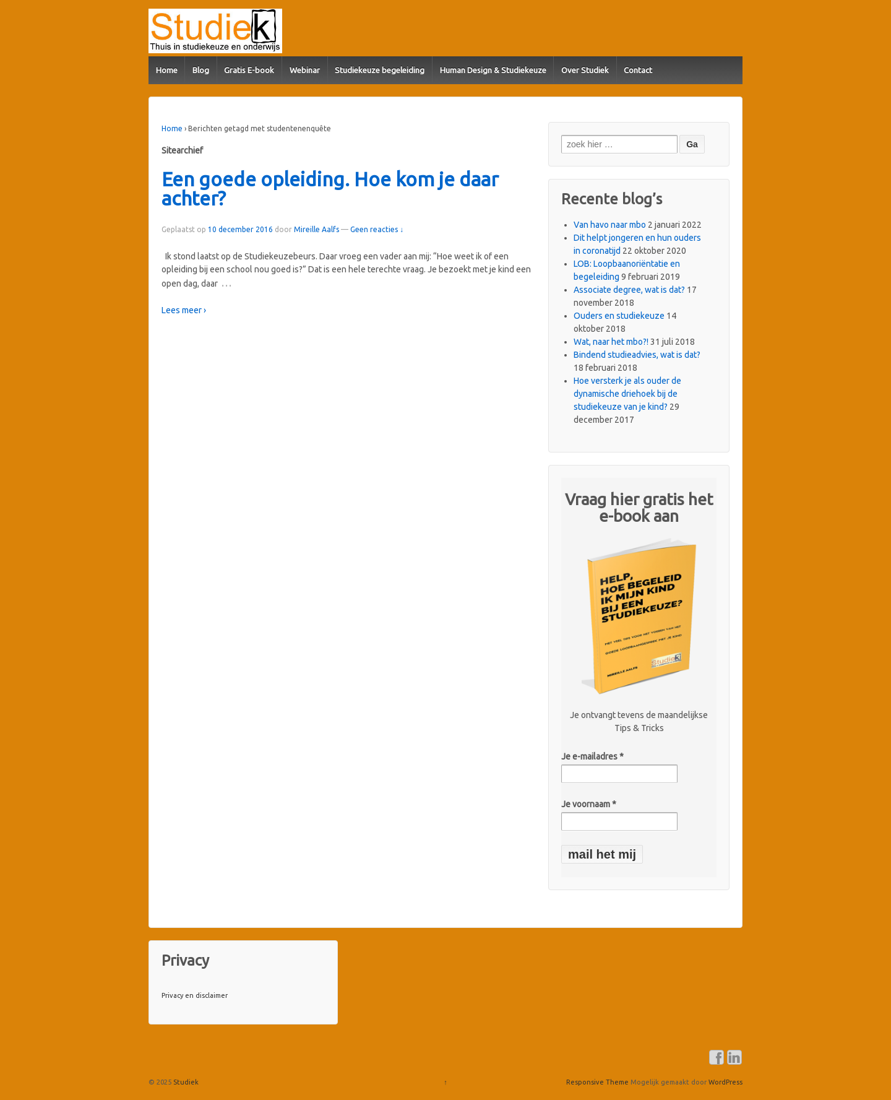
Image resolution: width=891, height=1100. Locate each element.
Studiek (185, 1082)
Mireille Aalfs (316, 229)
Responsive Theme (597, 1082)
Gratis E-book (249, 70)
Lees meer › (183, 310)
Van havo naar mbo (610, 225)
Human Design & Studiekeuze (493, 70)
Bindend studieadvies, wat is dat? (637, 355)
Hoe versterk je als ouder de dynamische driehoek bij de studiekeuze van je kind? (627, 394)
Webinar (305, 70)
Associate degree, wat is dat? (629, 290)
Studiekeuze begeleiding (379, 70)
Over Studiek (585, 70)
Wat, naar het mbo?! (611, 342)
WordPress (725, 1082)
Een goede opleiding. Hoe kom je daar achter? (330, 189)
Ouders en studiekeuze (619, 316)
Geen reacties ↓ (376, 229)
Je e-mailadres (592, 756)
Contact (638, 70)
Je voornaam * (588, 804)
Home (167, 70)
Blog (200, 70)
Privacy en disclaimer (194, 995)
